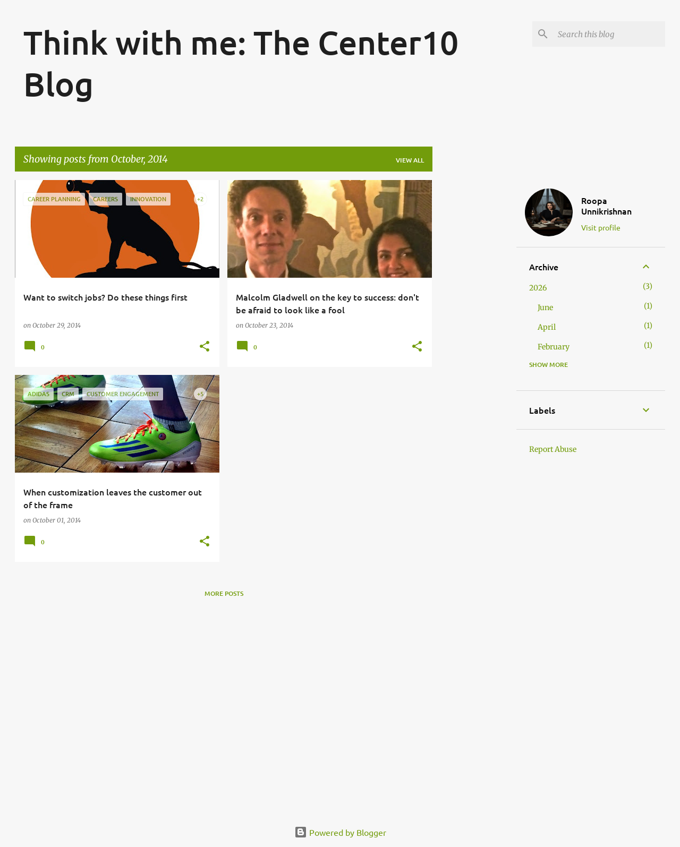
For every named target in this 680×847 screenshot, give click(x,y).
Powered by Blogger (340, 832)
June (545, 307)
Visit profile (600, 227)
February (554, 347)
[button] (204, 347)
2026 (538, 288)
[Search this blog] (609, 34)
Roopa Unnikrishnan (606, 205)
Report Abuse (552, 449)
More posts (224, 593)
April (547, 327)
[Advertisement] (474, 339)
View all (410, 160)
